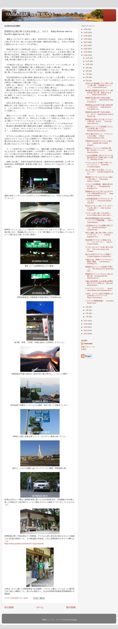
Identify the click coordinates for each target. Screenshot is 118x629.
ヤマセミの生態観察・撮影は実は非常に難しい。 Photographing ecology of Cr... (99, 186)
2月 (87, 313)
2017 (86, 321)
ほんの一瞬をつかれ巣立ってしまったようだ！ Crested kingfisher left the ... (99, 172)
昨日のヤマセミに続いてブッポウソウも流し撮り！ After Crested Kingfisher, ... (99, 208)
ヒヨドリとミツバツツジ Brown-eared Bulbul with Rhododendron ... (99, 289)
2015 (86, 327)
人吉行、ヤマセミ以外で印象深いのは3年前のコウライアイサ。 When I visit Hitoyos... (99, 296)
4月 (87, 307)
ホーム (40, 607)
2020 (86, 49)
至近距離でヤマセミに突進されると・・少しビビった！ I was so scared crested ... (98, 242)
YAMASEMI (88, 344)
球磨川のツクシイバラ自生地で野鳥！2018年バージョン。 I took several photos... (98, 150)
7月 (87, 74)
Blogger (74, 620)
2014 (86, 330)
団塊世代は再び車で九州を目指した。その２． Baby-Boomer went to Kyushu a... (99, 100)
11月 (88, 61)
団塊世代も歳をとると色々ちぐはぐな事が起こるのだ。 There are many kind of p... (99, 121)
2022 (86, 42)
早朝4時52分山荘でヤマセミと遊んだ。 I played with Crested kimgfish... (98, 143)
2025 (86, 32)
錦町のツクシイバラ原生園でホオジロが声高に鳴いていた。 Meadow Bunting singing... (99, 129)
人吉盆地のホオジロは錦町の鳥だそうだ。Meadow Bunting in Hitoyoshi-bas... (99, 227)
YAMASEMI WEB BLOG (29, 14)
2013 (86, 334)
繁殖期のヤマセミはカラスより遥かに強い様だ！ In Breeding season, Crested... (99, 179)
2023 (86, 39)
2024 (86, 36)
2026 (86, 29)
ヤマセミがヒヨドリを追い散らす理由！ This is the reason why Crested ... (99, 249)
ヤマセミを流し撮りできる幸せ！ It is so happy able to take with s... (99, 214)
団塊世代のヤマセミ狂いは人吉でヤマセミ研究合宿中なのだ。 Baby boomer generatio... (99, 193)
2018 (86, 55)
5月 (87, 81)
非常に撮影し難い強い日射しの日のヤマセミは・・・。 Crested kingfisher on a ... (99, 235)
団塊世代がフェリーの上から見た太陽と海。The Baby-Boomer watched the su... (99, 276)
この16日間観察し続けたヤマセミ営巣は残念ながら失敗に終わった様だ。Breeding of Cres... (99, 157)
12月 (88, 58)
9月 (87, 68)
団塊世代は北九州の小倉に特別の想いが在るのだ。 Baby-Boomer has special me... (99, 107)
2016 (86, 324)
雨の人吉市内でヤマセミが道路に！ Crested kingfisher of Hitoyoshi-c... (100, 255)
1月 (87, 317)
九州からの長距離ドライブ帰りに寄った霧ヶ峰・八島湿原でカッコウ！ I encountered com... (99, 85)
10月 (88, 64)
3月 (87, 310)
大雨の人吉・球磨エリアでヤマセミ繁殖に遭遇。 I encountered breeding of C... (99, 262)
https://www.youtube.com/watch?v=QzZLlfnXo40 (24, 544)
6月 (87, 77)
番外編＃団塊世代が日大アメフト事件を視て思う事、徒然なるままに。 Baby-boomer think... (99, 92)
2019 (86, 52)
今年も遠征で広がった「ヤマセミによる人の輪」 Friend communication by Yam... (99, 136)
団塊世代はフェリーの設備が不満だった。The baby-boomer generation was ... (99, 269)
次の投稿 (9, 607)
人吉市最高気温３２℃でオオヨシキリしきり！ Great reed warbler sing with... (99, 201)
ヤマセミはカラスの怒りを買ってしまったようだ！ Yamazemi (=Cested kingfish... (99, 165)
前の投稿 (71, 607)
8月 (87, 71)
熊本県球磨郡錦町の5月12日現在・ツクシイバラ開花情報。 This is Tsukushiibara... (99, 220)
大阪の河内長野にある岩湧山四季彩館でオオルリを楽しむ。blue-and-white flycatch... (99, 283)
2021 (86, 45)
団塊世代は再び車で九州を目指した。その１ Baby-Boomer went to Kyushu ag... (99, 114)
